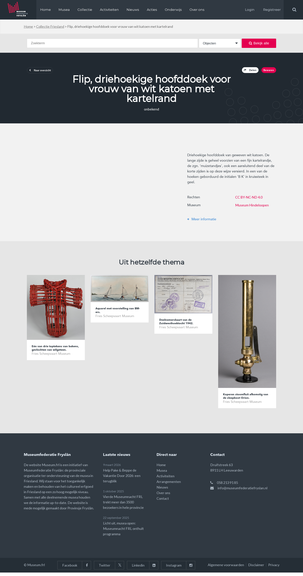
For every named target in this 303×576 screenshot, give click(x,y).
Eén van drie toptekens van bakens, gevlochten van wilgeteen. (53, 353)
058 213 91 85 (227, 486)
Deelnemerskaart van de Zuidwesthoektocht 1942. (179, 324)
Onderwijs (173, 10)
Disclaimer (256, 568)
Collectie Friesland (50, 26)
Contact (163, 502)
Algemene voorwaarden (226, 568)
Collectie (84, 10)
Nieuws (133, 10)
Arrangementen (169, 485)
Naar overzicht (44, 71)
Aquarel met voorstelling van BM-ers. (118, 313)
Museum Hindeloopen (252, 207)
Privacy (273, 568)
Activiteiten (109, 10)
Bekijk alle (259, 43)
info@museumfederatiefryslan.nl (242, 491)
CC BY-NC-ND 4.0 (248, 199)
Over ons (197, 10)
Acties (152, 10)
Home (45, 10)
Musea (64, 10)
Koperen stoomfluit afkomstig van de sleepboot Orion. (246, 398)
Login (249, 10)
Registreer (272, 10)
